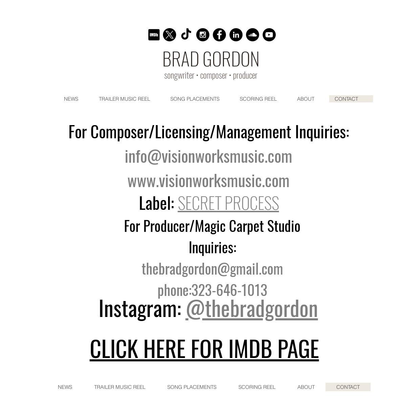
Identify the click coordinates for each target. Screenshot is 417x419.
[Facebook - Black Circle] (219, 34)
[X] (169, 34)
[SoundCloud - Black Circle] (252, 34)
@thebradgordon (252, 307)
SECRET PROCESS (228, 202)
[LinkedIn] (236, 34)
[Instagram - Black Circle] (202, 34)
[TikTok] (186, 34)
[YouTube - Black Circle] (269, 34)
